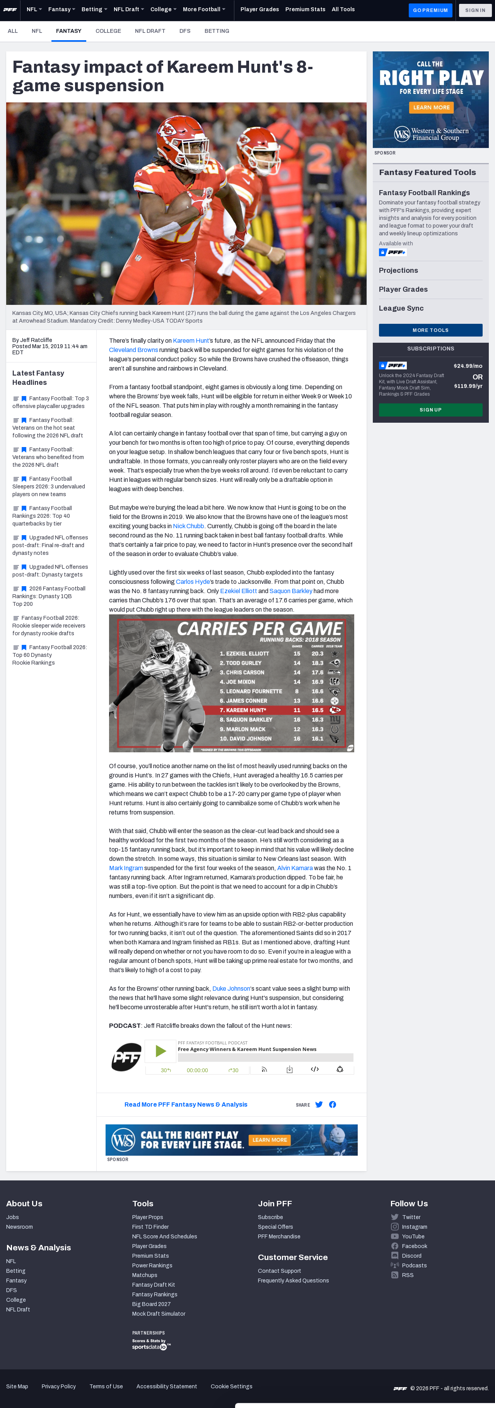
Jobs (12, 1217)
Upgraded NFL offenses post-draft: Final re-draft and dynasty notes (50, 545)
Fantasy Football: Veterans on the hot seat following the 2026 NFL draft (47, 428)
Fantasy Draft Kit (153, 1285)
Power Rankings (152, 1266)
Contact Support (279, 1271)
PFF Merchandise (279, 1237)
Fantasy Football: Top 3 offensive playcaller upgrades (50, 402)
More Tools (431, 330)
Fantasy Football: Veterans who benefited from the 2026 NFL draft (48, 457)
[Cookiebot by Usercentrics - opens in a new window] (50, 1393)
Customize (430, 1355)
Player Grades (149, 1246)
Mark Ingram (126, 868)
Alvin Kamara (295, 868)
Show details (119, 1392)
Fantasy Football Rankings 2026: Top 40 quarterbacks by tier (42, 516)
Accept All (430, 1329)
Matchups (144, 1275)
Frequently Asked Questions (293, 1281)
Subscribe (270, 1217)
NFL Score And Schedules (164, 1237)
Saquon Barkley (291, 591)
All (13, 31)
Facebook (414, 1246)
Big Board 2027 (151, 1304)
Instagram (414, 1227)
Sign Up (431, 410)
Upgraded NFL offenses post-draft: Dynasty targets (50, 571)
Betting (217, 31)
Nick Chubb (188, 526)
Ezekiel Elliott (238, 591)
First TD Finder (150, 1227)
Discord (412, 1256)
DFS (185, 31)
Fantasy (71, 31)
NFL (37, 31)
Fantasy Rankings (155, 1294)
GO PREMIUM (430, 10)
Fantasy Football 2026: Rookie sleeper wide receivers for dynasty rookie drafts (48, 625)
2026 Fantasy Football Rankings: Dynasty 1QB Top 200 (48, 596)
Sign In (475, 10)
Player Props (147, 1217)
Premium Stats (150, 1256)
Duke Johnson (231, 988)
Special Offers (275, 1227)
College (108, 31)
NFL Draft (150, 31)
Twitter (411, 1217)
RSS (408, 1275)
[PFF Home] (10, 10)
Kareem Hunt (191, 340)
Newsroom (19, 1227)
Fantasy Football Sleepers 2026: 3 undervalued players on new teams (48, 486)
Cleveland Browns (133, 350)
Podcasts (414, 1266)
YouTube (413, 1237)
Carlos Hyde (193, 581)
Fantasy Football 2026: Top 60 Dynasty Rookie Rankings (49, 655)
